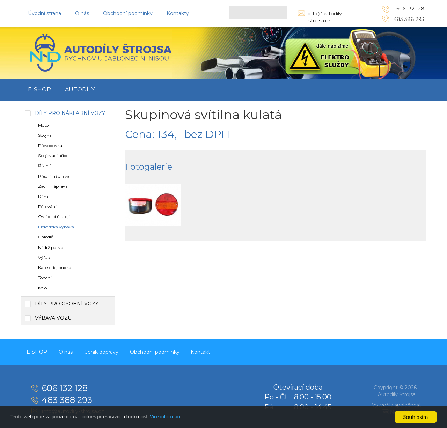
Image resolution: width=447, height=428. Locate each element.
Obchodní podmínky (128, 13)
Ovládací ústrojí (53, 216)
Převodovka (50, 145)
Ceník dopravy (107, 351)
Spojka (45, 135)
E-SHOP (39, 89)
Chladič (45, 236)
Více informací (184, 417)
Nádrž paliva (50, 247)
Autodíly (80, 89)
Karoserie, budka (54, 267)
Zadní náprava (53, 186)
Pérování (47, 206)
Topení (44, 277)
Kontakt (212, 351)
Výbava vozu (53, 318)
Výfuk (44, 257)
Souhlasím (415, 417)
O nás (82, 13)
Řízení (44, 165)
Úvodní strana (44, 13)
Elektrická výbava (56, 226)
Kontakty (178, 13)
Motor (44, 125)
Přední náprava (53, 176)
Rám (43, 196)
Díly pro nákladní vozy (70, 113)
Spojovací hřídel (53, 155)
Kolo (42, 287)
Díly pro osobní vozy (66, 304)
